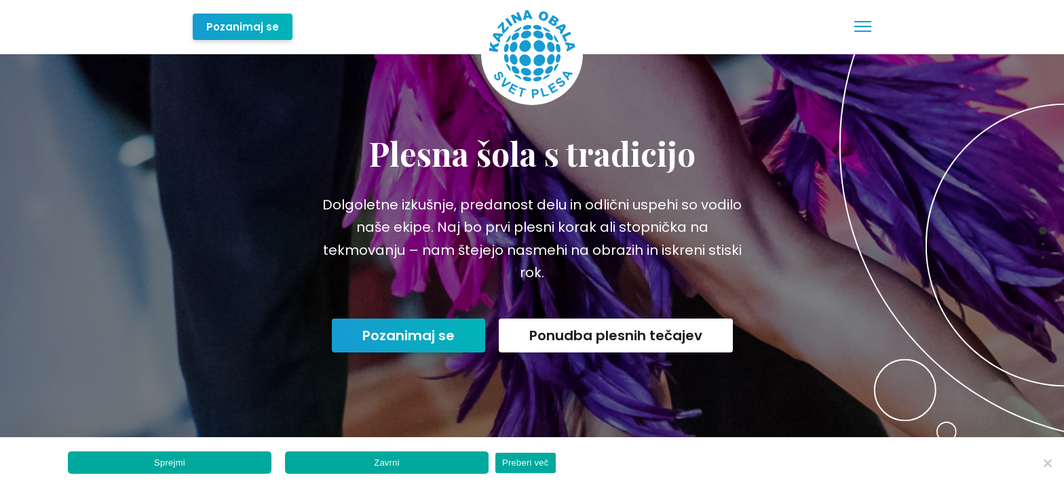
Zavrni (387, 463)
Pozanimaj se (242, 27)
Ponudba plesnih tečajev (615, 335)
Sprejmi (169, 463)
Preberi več (525, 463)
